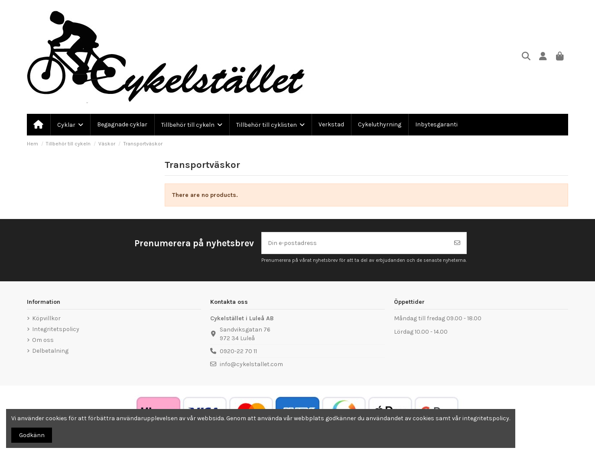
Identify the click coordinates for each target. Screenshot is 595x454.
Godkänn (32, 435)
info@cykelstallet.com (251, 364)
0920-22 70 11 (238, 351)
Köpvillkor (46, 318)
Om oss (43, 340)
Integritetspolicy (55, 329)
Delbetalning (50, 350)
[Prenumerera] (457, 243)
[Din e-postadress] (355, 243)
